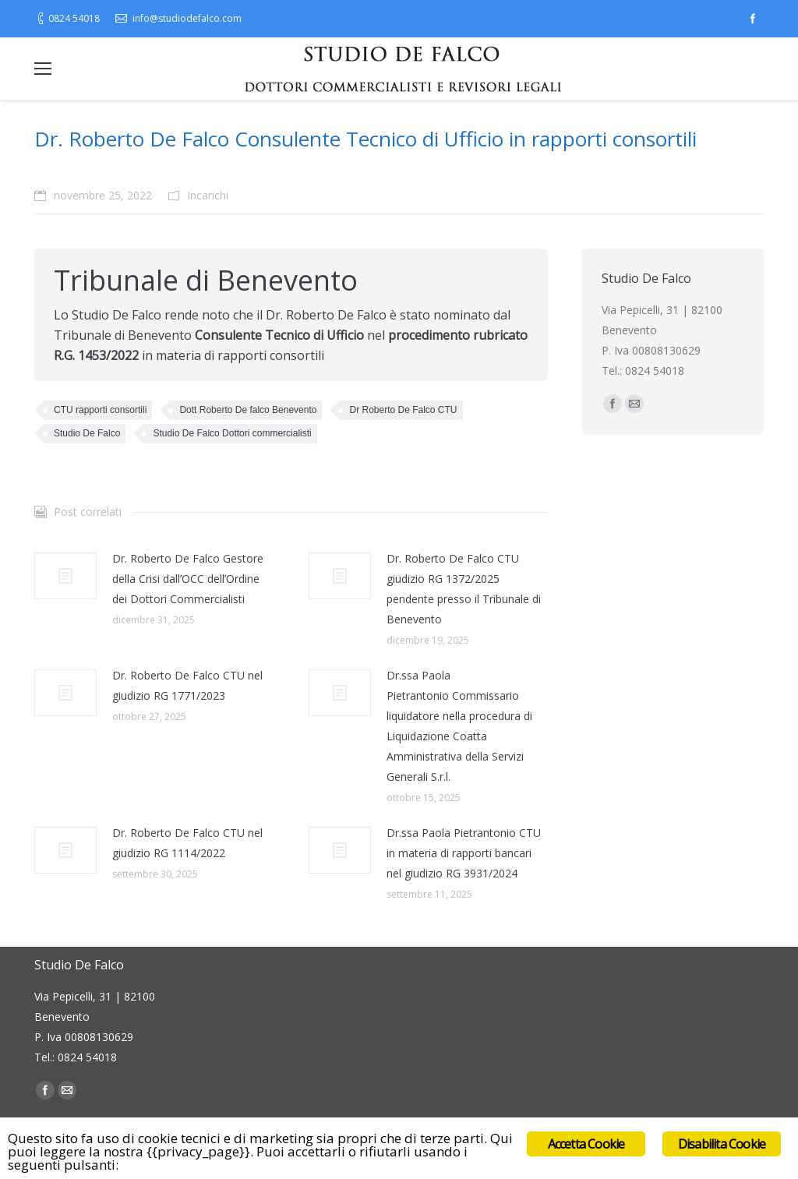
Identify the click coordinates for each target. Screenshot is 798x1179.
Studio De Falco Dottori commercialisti (232, 433)
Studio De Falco (87, 433)
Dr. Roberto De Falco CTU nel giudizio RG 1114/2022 (187, 842)
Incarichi (207, 195)
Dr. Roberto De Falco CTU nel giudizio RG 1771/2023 (187, 685)
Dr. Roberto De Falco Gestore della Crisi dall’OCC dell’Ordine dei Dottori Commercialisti (187, 578)
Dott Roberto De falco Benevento (247, 409)
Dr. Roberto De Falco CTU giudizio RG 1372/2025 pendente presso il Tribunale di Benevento (464, 589)
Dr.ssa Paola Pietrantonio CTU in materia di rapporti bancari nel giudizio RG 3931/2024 (464, 853)
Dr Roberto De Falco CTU (403, 409)
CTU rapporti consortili (100, 409)
